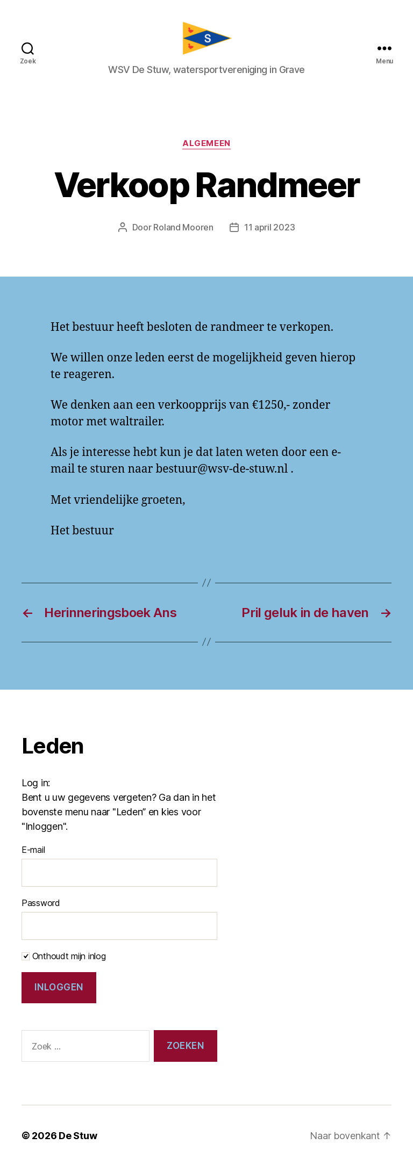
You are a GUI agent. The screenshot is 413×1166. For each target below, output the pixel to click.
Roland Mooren (183, 227)
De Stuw (78, 1135)
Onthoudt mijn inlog (64, 956)
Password (41, 902)
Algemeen (206, 143)
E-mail (33, 849)
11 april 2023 (269, 227)
